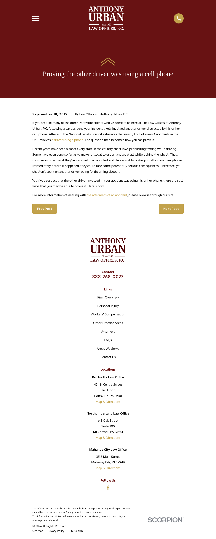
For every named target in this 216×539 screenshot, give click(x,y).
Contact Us (108, 357)
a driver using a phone (67, 140)
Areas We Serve (108, 348)
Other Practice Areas (108, 323)
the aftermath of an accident (107, 195)
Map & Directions (108, 402)
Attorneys (108, 331)
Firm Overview (108, 297)
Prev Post (44, 209)
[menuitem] (37, 531)
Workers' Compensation (108, 314)
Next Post (171, 209)
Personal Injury (108, 306)
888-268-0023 (108, 276)
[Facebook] (108, 488)
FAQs (108, 340)
